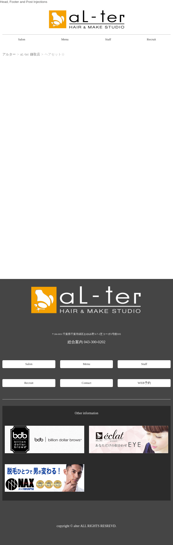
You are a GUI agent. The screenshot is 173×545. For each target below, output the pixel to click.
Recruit (151, 39)
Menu (64, 39)
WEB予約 (144, 383)
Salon (21, 39)
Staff (108, 39)
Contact (86, 383)
